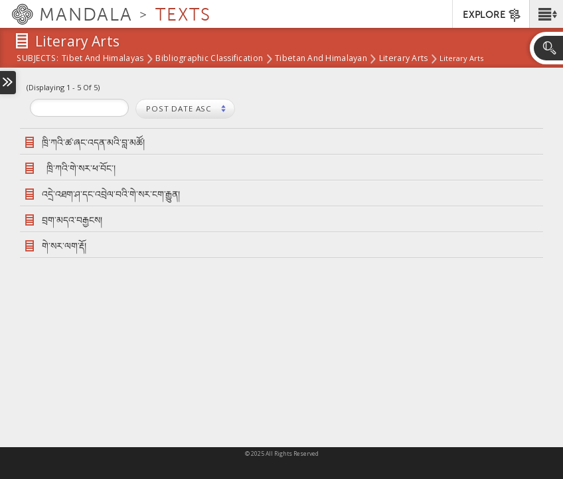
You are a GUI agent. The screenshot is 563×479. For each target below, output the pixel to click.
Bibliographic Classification (209, 59)
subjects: (37, 59)
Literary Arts (403, 59)
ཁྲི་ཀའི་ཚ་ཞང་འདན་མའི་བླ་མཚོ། (95, 142)
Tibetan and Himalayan (321, 59)
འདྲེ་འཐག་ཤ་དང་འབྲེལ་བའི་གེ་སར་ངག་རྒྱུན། (111, 194)
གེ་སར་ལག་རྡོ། (64, 246)
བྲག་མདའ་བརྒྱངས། (72, 220)
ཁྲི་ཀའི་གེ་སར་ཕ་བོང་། (81, 168)
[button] (546, 14)
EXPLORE (492, 15)
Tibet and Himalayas (102, 59)
